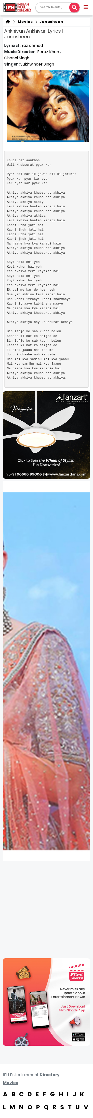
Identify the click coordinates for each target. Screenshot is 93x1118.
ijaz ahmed (32, 45)
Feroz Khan (48, 52)
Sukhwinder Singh (37, 64)
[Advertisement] (46, 909)
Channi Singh (16, 58)
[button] (86, 7)
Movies (24, 21)
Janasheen (50, 21)
